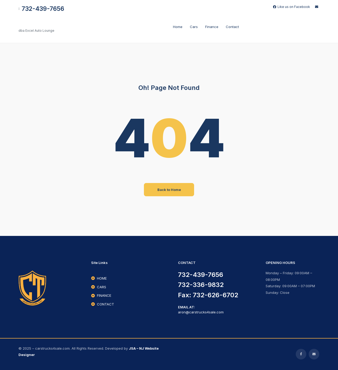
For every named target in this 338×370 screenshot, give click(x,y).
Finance (211, 27)
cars (194, 27)
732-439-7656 (200, 274)
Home (177, 27)
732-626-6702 (215, 295)
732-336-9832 (201, 285)
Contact (232, 27)
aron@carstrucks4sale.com (201, 312)
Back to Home (169, 190)
